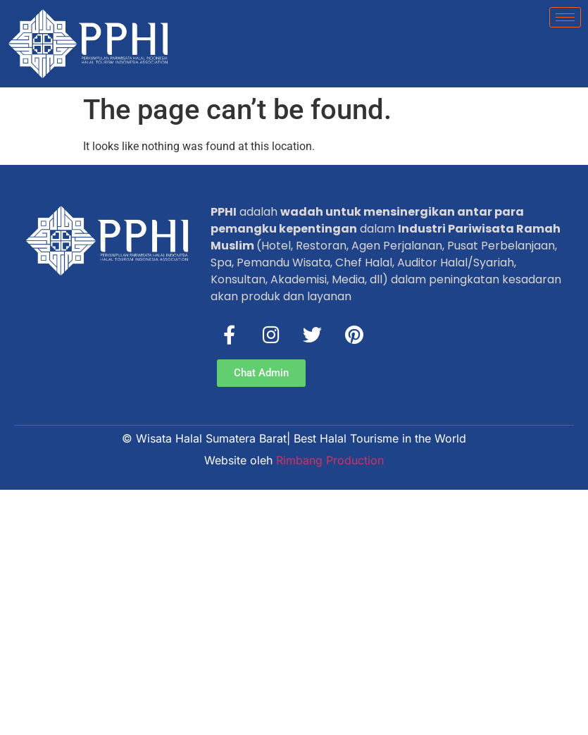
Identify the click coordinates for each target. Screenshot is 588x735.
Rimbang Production (330, 460)
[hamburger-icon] (565, 17)
